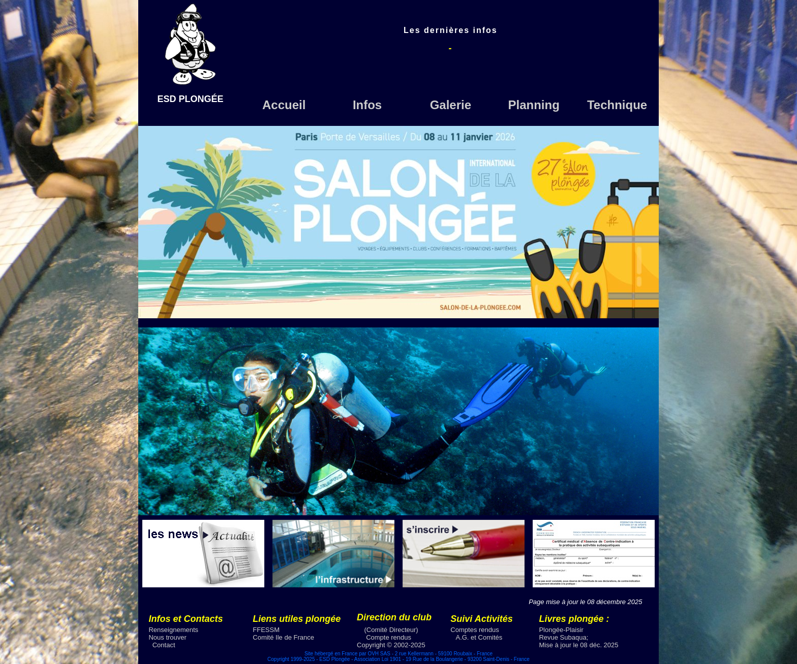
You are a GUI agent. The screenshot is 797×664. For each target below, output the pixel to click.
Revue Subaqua (562, 637)
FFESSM (266, 630)
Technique (617, 105)
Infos (367, 105)
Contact (163, 645)
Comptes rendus (474, 630)
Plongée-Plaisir (561, 630)
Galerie (450, 105)
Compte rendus (388, 637)
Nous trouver (167, 637)
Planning (534, 105)
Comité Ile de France (283, 637)
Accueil (283, 105)
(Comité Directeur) (391, 630)
